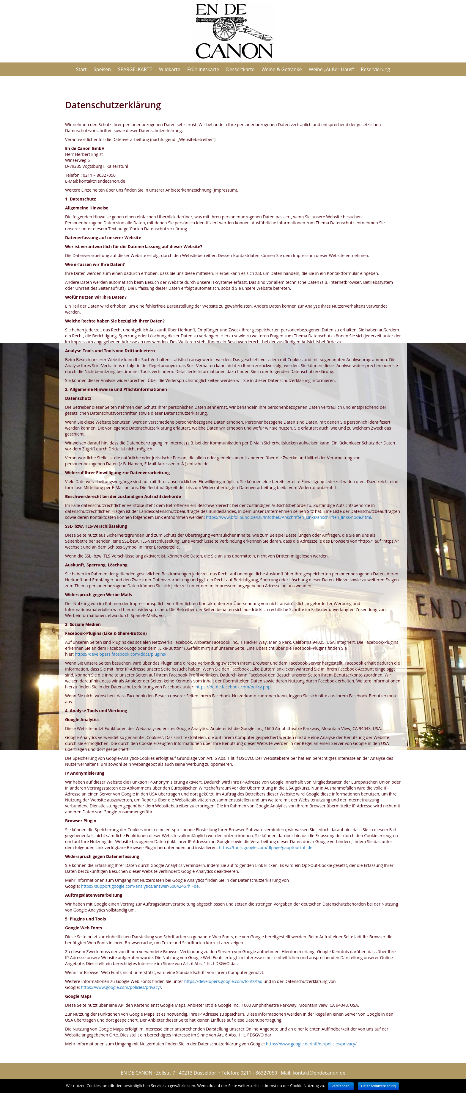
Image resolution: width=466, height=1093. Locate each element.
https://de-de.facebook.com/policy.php (233, 687)
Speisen (102, 69)
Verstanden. (340, 1086)
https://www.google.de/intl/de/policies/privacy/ (311, 1044)
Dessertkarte (240, 69)
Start (81, 69)
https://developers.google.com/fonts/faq (223, 981)
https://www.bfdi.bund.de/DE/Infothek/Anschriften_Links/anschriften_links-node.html (288, 517)
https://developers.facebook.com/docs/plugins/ (120, 654)
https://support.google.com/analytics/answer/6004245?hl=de (140, 886)
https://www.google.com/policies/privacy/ (121, 987)
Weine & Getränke (282, 69)
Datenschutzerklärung (378, 1086)
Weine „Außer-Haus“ (331, 69)
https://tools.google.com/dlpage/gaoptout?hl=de (265, 847)
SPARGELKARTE (135, 69)
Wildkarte (169, 69)
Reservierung (375, 69)
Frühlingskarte (203, 69)
